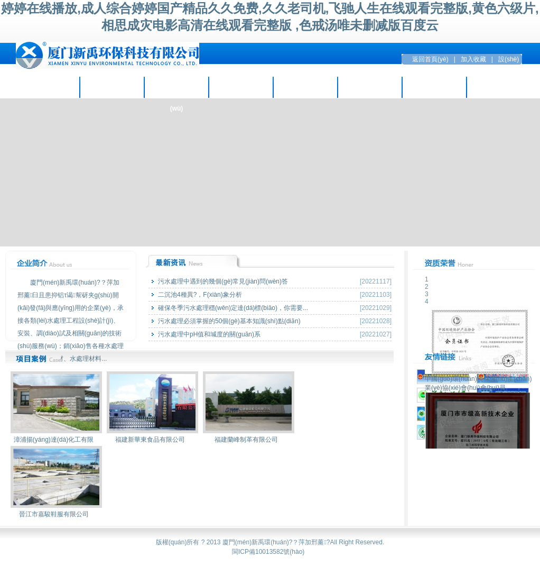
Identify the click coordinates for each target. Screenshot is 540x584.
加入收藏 (473, 59)
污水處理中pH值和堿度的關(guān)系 (209, 334)
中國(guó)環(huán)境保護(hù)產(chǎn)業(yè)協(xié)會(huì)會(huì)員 (478, 379)
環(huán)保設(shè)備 (305, 87)
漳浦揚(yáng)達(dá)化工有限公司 (56, 441)
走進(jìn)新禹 (47, 87)
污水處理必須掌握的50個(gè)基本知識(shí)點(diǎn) (229, 321)
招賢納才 (370, 87)
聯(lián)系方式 (499, 87)
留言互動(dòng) (434, 87)
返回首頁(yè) (430, 59)
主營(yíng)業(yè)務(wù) (176, 91)
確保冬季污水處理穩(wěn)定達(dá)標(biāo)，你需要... (233, 308)
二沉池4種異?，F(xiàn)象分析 (200, 294)
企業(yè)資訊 (112, 87)
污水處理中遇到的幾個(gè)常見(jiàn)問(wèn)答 (223, 281)
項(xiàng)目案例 (241, 87)
